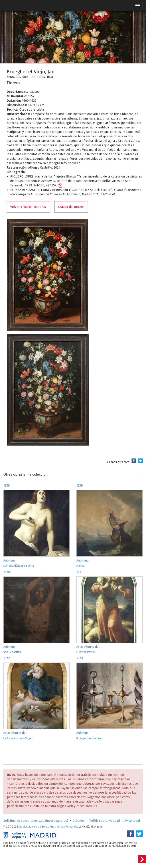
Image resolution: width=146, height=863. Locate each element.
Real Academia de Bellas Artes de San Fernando (48, 826)
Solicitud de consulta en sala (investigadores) (35, 821)
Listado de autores (71, 207)
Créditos (79, 821)
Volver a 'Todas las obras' (28, 207)
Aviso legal (132, 821)
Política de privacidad (104, 821)
